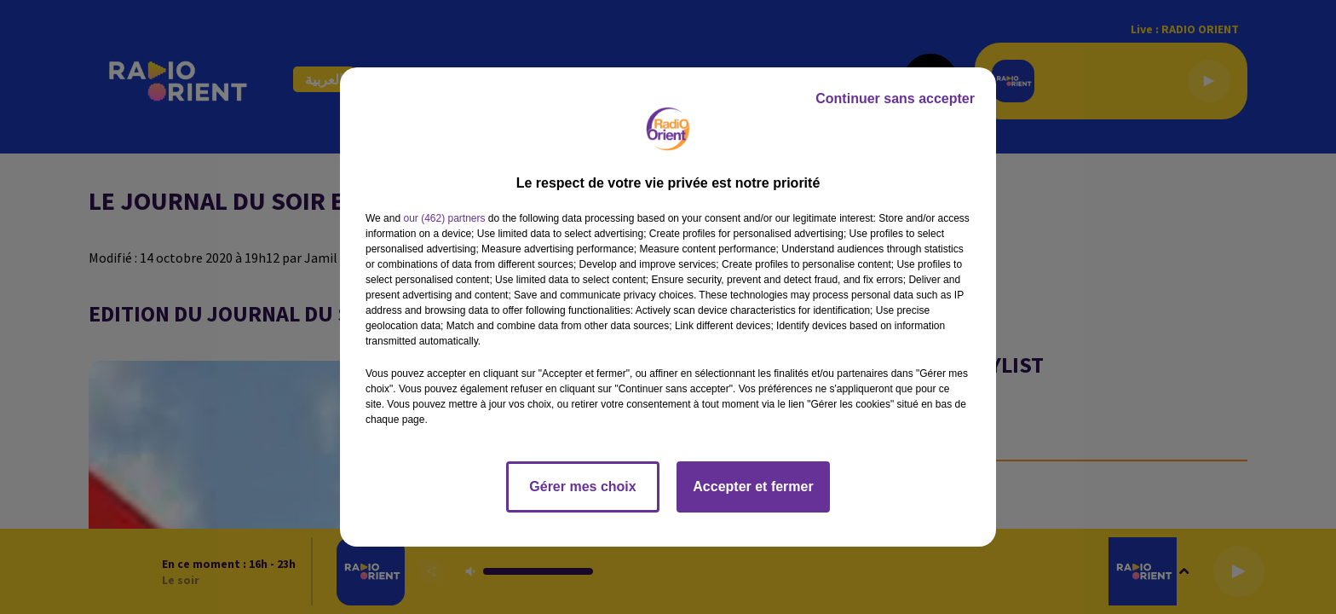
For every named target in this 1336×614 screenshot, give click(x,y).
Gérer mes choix (582, 486)
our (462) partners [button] (444, 218)
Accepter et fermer (753, 486)
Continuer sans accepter (895, 98)
